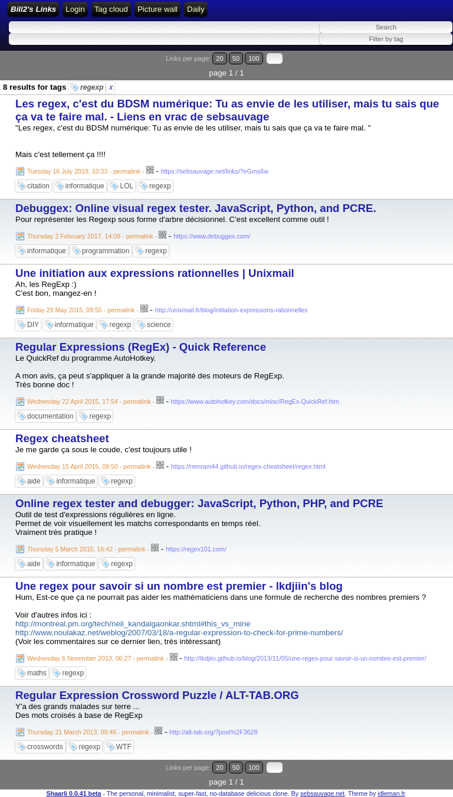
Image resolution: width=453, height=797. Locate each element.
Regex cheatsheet (62, 438)
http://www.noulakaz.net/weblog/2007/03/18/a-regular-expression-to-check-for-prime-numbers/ (179, 632)
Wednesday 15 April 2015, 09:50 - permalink (89, 466)
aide (34, 481)
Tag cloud (111, 9)
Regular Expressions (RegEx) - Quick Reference (140, 347)
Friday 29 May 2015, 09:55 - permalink (80, 309)
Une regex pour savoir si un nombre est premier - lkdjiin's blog (179, 586)
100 (254, 58)
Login (75, 9)
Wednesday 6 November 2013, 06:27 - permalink (95, 658)
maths (37, 673)
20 (219, 58)
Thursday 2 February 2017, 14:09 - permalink (90, 236)
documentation (50, 416)
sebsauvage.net (322, 793)
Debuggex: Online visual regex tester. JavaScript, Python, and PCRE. (195, 208)
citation (38, 186)
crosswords (45, 747)
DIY (33, 325)
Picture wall (157, 9)
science (159, 325)
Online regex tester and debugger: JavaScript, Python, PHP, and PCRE (199, 503)
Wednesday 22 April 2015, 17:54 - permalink (89, 401)
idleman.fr (391, 793)
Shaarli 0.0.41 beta (74, 793)
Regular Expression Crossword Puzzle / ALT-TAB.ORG (157, 695)
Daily (196, 9)
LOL (126, 186)
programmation (106, 251)
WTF (124, 747)
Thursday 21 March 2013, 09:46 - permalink (88, 732)
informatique (84, 186)
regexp (96, 87)
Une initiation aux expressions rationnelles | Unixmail (154, 273)
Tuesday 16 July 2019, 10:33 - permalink (83, 171)
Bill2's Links (33, 9)
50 (235, 58)
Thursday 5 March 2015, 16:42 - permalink (86, 549)
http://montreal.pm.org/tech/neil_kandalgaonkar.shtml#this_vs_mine (133, 623)
